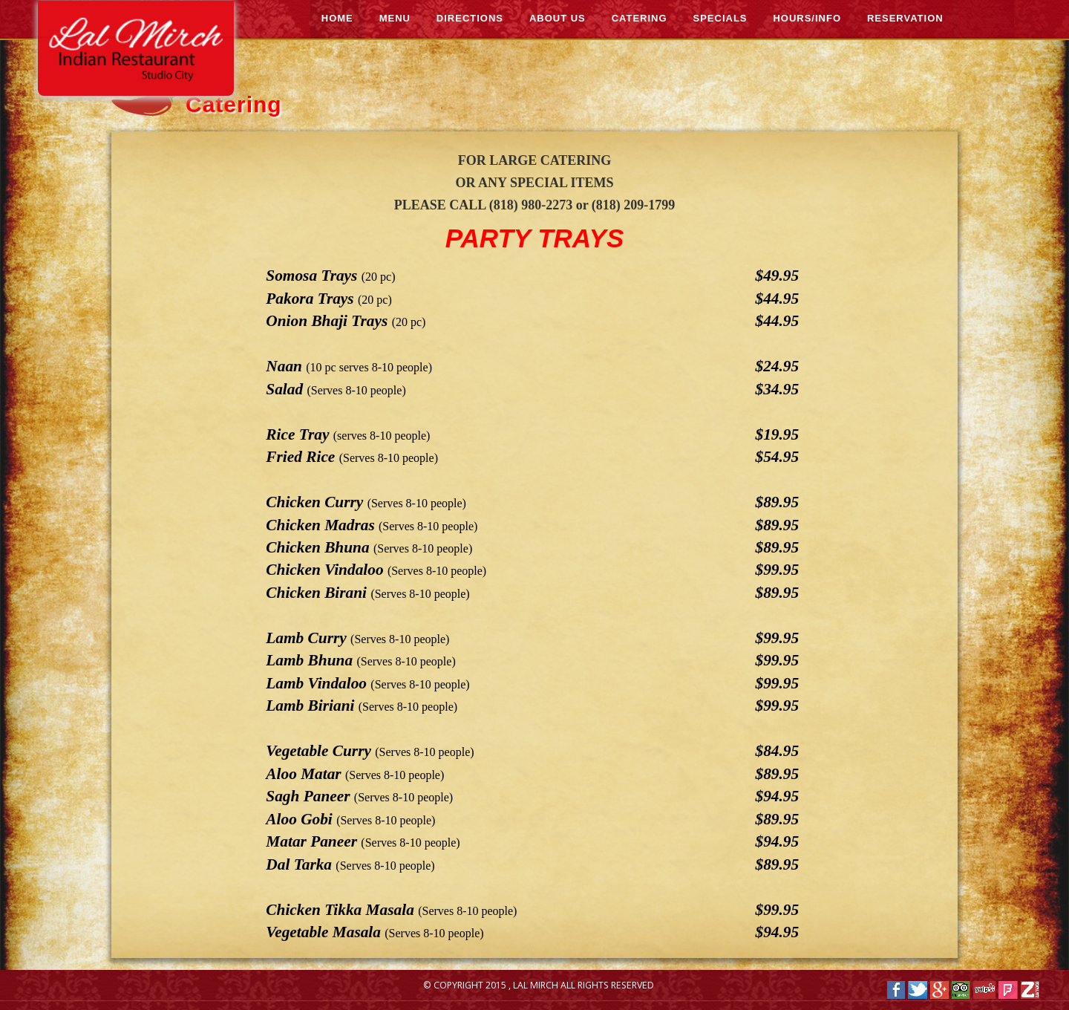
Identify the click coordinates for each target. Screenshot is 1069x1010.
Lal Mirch (536, 985)
